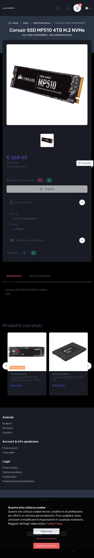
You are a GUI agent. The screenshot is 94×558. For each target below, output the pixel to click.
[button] (47, 202)
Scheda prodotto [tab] (40, 275)
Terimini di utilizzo (12, 472)
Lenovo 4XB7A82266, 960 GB (67, 379)
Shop (25, 23)
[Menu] (57, 8)
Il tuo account (10, 448)
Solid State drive (41, 23)
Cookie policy (10, 476)
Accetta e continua (46, 545)
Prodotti (7, 423)
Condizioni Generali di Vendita (18, 481)
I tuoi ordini (8, 452)
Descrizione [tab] (14, 275)
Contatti (7, 432)
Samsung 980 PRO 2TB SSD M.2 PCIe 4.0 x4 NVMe (26, 379)
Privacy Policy (10, 467)
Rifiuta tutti (46, 531)
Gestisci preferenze (46, 538)
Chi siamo (8, 428)
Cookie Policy (54, 523)
